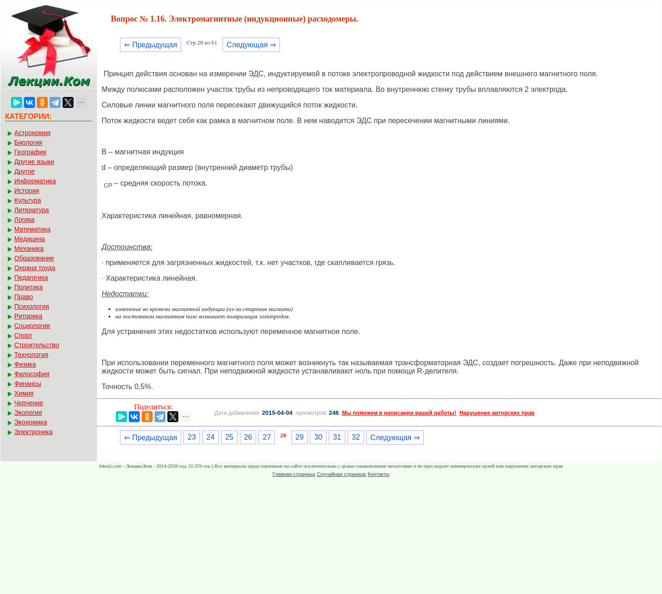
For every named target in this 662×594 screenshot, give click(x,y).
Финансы (27, 383)
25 (229, 437)
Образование (34, 258)
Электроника (33, 432)
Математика (32, 229)
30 (318, 437)
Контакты (379, 474)
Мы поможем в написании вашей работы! (399, 413)
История (26, 190)
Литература (31, 210)
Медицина (29, 239)
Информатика (35, 181)
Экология (28, 412)
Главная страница (294, 474)
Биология (28, 142)
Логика (24, 219)
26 (248, 437)
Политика (28, 287)
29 (300, 437)
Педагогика (31, 277)
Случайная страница (341, 474)
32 (356, 437)
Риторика (28, 316)
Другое (24, 171)
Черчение (28, 403)
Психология (31, 306)
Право (23, 296)
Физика (25, 364)
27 (267, 437)
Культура (27, 200)
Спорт (23, 335)
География (30, 152)
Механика (29, 248)
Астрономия (32, 132)
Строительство (36, 345)
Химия (24, 393)
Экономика (30, 422)
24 (210, 437)
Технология (31, 354)
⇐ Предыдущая (150, 45)
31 (337, 437)
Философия (31, 374)
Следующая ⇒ (251, 45)
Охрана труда (34, 268)
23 (192, 437)
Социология (32, 325)
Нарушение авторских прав (496, 413)
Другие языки (34, 161)
